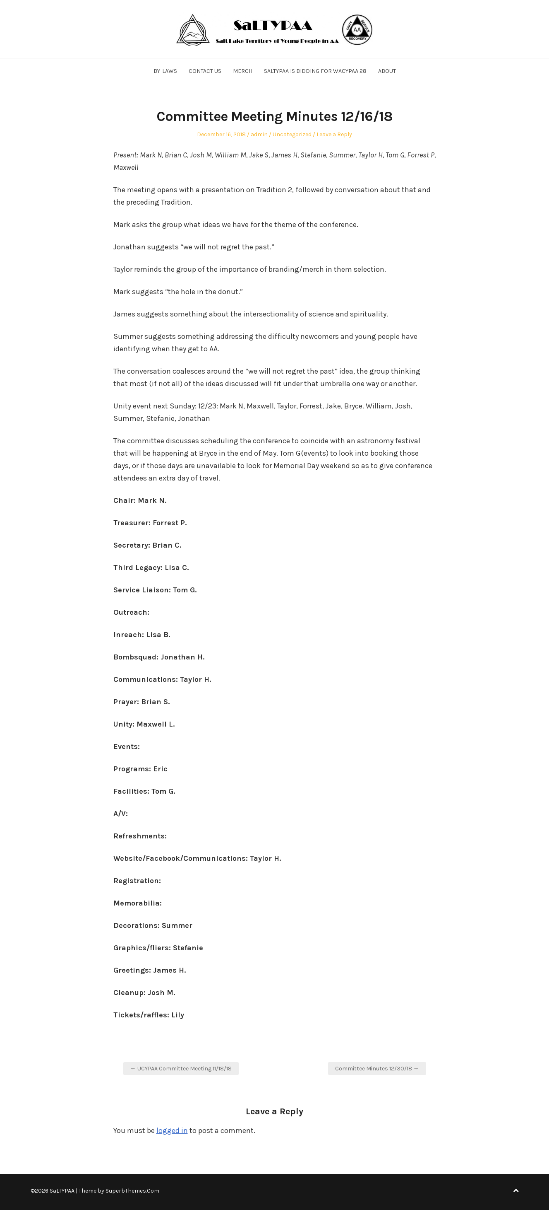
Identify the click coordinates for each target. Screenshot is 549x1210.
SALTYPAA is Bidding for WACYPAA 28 (315, 71)
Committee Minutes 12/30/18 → (377, 1068)
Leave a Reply (334, 134)
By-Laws (165, 71)
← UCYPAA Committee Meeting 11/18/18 (181, 1068)
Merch (242, 71)
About (387, 71)
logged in (172, 1130)
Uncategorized (292, 134)
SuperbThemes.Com (132, 1190)
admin (259, 134)
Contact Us (205, 71)
